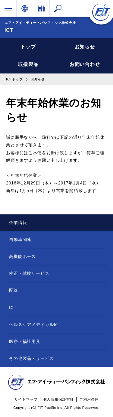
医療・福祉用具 (24, 341)
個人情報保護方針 (58, 399)
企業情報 (18, 222)
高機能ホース (22, 256)
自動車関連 (20, 239)
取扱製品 (28, 64)
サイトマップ (26, 399)
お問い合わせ (85, 64)
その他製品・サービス (31, 358)
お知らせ (85, 46)
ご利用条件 (89, 399)
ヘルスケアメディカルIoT (35, 324)
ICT (13, 307)
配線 (13, 290)
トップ (28, 46)
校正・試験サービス (29, 273)
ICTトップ (14, 79)
